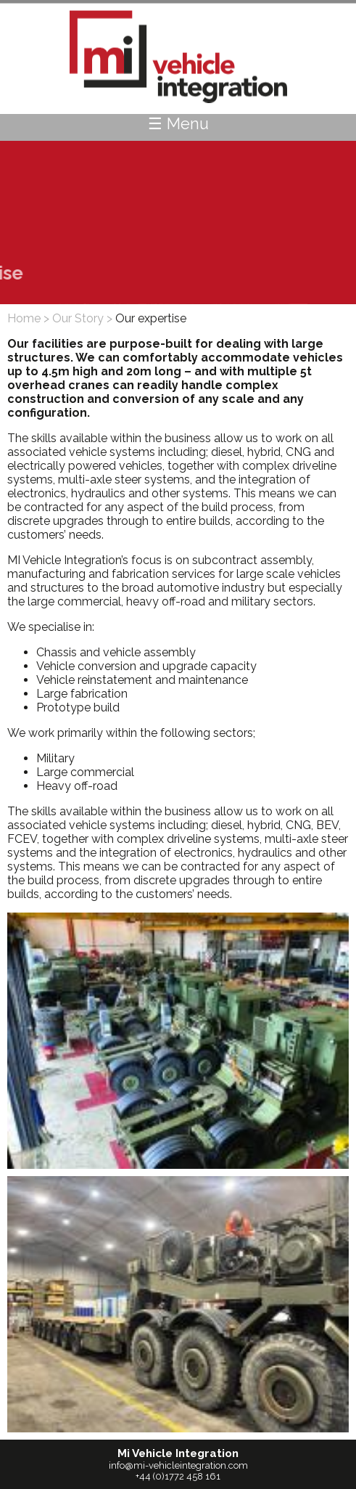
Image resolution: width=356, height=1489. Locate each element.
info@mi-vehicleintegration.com (178, 1465)
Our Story (78, 318)
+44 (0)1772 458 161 (178, 1476)
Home (24, 318)
